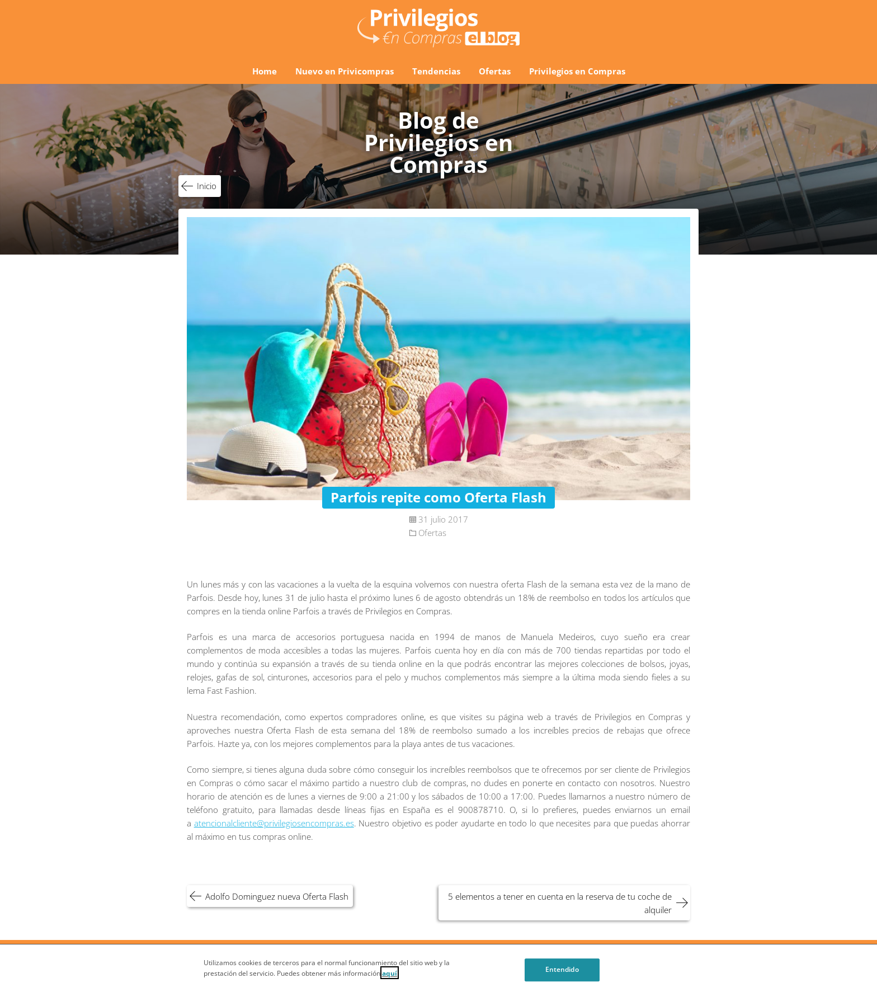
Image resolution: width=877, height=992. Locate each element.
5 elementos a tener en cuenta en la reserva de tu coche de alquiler (560, 903)
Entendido (562, 975)
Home (264, 71)
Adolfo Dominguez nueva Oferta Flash (276, 896)
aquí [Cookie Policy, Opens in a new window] (389, 977)
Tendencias (436, 71)
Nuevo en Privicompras (344, 71)
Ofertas (495, 71)
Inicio (206, 185)
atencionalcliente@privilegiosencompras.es (274, 823)
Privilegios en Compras (577, 71)
